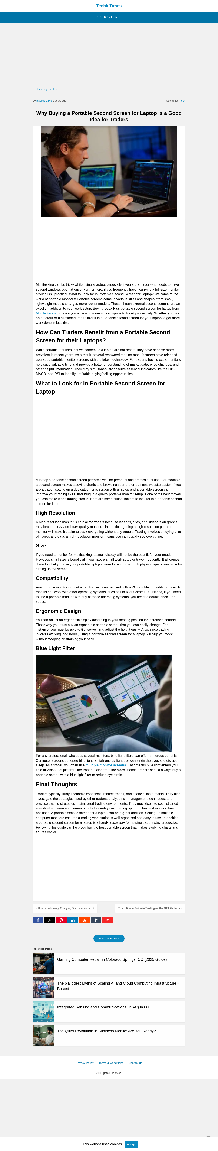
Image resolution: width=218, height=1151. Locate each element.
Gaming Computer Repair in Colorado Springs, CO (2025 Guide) (112, 959)
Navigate (113, 17)
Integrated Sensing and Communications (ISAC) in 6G (103, 1007)
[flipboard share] (107, 922)
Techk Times (109, 5)
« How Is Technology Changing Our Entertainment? (65, 908)
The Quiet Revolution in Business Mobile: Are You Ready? (106, 1031)
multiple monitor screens (106, 765)
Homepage (42, 89)
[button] (109, 17)
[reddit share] (84, 922)
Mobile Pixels (46, 313)
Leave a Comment (109, 938)
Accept (131, 1144)
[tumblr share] (96, 922)
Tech (55, 89)
